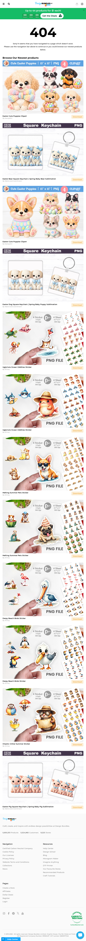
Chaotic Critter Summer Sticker (16, 744)
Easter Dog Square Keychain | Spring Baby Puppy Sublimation (30, 304)
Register (6, 898)
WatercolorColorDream (13, 181)
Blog (45, 855)
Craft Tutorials (49, 876)
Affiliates (6, 891)
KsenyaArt (8, 118)
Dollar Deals (8, 895)
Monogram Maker (50, 859)
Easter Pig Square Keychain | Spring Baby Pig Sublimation (28, 807)
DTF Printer (48, 865)
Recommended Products (53, 872)
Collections (7, 865)
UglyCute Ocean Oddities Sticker (17, 367)
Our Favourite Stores (52, 869)
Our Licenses (8, 855)
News (5, 869)
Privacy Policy (8, 859)
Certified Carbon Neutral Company (18, 848)
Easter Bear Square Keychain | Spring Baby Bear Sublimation (29, 179)
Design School (49, 852)
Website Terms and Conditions (16, 862)
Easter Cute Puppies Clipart (15, 116)
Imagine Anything (51, 862)
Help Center (48, 848)
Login (5, 901)
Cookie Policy (8, 852)
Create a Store (9, 888)
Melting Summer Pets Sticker (15, 493)
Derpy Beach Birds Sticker (14, 618)
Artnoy (7, 369)
